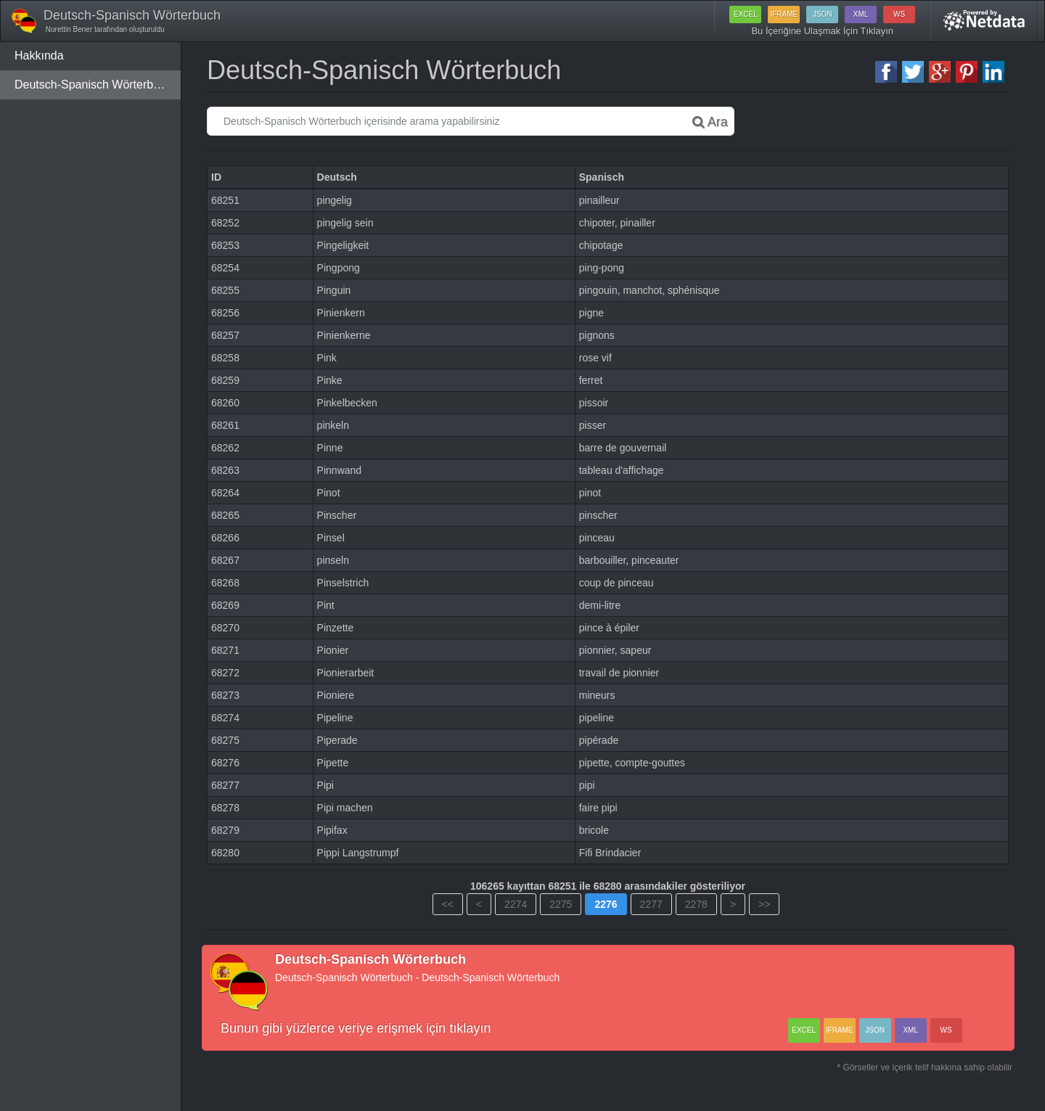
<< (448, 904)
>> (764, 904)
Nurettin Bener (68, 29)
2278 (696, 904)
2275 (560, 904)
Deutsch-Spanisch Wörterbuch (93, 84)
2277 (651, 904)
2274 (515, 904)
